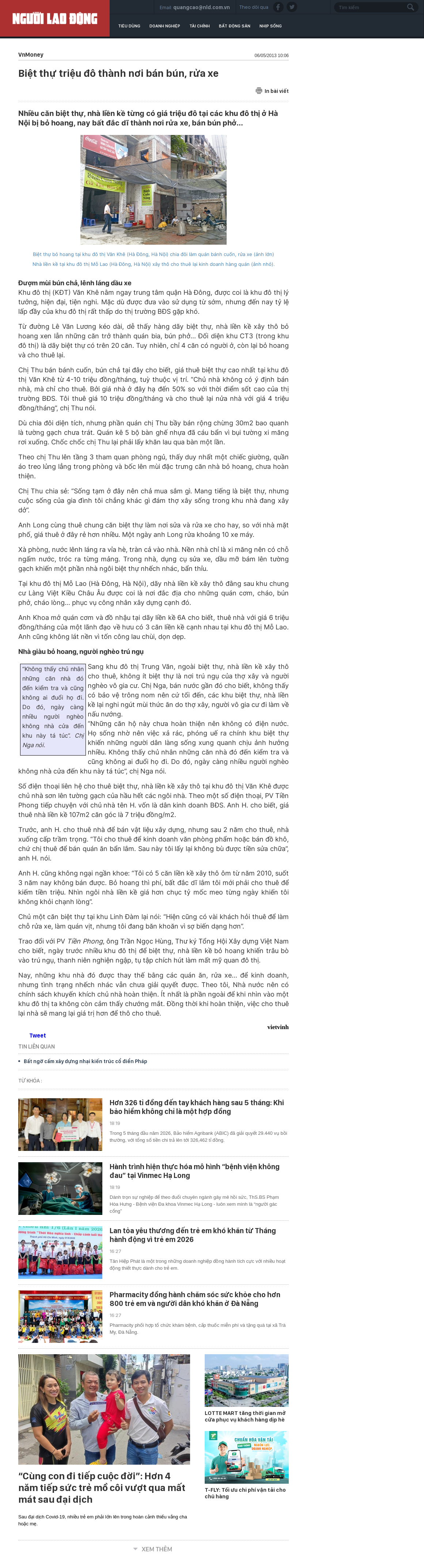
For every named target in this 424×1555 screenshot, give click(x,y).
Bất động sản (234, 26)
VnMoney (30, 54)
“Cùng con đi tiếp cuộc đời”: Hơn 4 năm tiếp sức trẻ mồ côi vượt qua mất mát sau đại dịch (101, 1487)
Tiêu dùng (129, 26)
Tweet (37, 1035)
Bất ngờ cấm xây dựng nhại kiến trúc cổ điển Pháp (85, 1061)
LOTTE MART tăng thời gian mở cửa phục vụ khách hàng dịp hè (245, 1416)
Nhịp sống (271, 26)
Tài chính (199, 26)
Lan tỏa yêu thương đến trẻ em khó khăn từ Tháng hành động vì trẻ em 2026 (193, 1235)
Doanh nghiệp (164, 26)
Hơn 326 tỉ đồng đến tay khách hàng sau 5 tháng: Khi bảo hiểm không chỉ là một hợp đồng (197, 1107)
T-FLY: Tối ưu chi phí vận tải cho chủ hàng (245, 1493)
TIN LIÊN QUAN (36, 1046)
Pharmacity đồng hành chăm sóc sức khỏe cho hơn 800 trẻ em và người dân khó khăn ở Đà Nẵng (195, 1299)
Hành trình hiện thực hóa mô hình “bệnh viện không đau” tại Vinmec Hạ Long (195, 1171)
